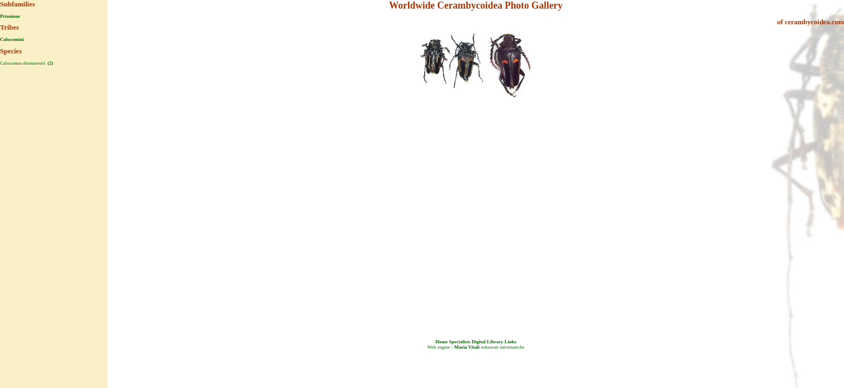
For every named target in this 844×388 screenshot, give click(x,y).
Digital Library (487, 341)
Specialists (459, 341)
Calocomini (12, 39)
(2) (49, 63)
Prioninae (10, 16)
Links (510, 341)
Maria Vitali (467, 347)
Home (441, 341)
